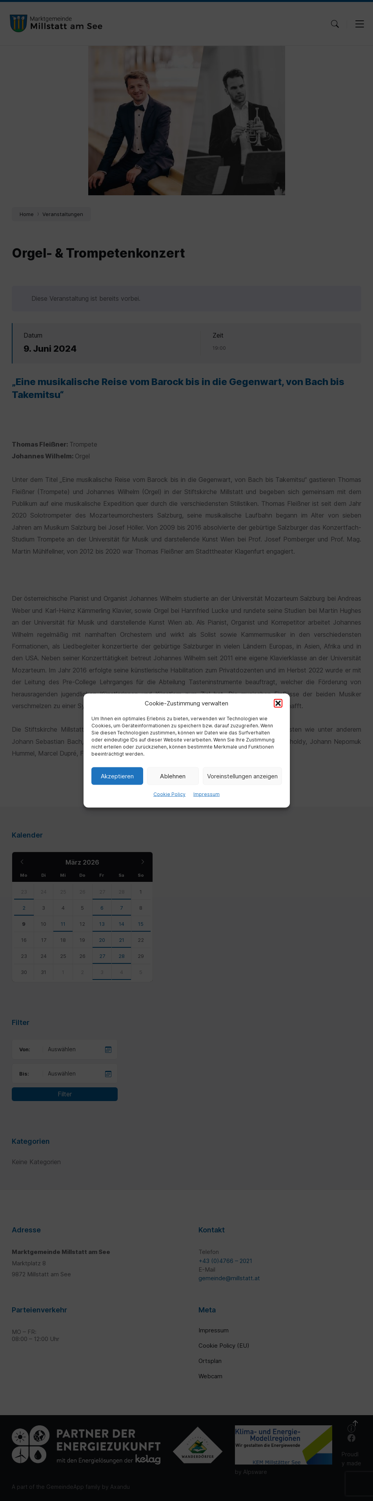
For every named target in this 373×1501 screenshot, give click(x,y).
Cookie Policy (169, 794)
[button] (278, 703)
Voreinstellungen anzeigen (242, 776)
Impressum (206, 794)
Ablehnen (173, 776)
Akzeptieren (117, 776)
